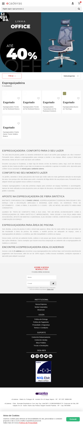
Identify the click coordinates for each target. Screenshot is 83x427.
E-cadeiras (18, 251)
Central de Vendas (41, 340)
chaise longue (33, 200)
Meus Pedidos (41, 343)
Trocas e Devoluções (41, 345)
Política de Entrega (41, 319)
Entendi (73, 419)
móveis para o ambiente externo (33, 169)
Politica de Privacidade (28, 423)
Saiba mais (50, 289)
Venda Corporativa (41, 307)
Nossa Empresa (41, 304)
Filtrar (11, 76)
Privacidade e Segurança (41, 325)
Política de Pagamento (41, 322)
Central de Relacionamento (41, 337)
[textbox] (41, 8)
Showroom (41, 310)
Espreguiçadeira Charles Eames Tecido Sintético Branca (11, 134)
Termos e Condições (41, 328)
